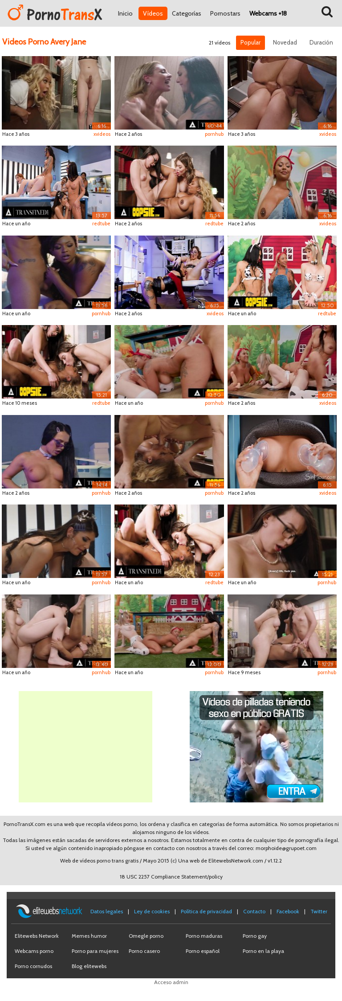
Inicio (125, 13)
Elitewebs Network (37, 935)
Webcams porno (34, 951)
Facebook (288, 911)
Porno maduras (204, 935)
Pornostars (225, 13)
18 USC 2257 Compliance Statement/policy (171, 876)
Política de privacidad (206, 911)
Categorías (186, 13)
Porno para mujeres (95, 951)
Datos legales (106, 911)
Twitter (318, 911)
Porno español (203, 951)
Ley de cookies (152, 911)
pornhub (214, 134)
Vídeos (153, 13)
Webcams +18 (268, 13)
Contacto (254, 911)
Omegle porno (146, 935)
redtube (101, 223)
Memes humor (89, 935)
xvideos (102, 134)
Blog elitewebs (89, 966)
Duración (321, 42)
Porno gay (255, 935)
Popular (250, 42)
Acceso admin (171, 982)
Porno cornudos (33, 966)
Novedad (285, 42)
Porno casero (144, 951)
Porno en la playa (263, 951)
